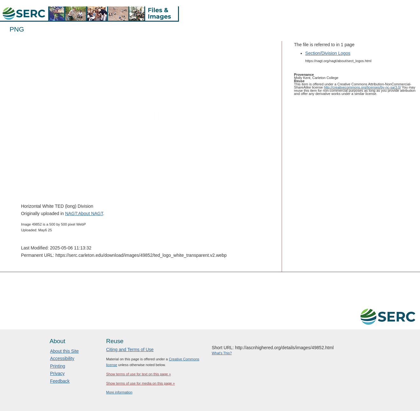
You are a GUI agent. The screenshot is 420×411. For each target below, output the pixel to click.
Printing (57, 366)
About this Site (64, 351)
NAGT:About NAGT (84, 213)
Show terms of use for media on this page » (140, 383)
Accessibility (62, 358)
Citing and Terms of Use (129, 349)
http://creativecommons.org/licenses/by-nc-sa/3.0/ (362, 87)
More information (119, 392)
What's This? (222, 353)
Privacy (57, 373)
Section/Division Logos (328, 53)
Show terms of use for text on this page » (138, 374)
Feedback (59, 381)
